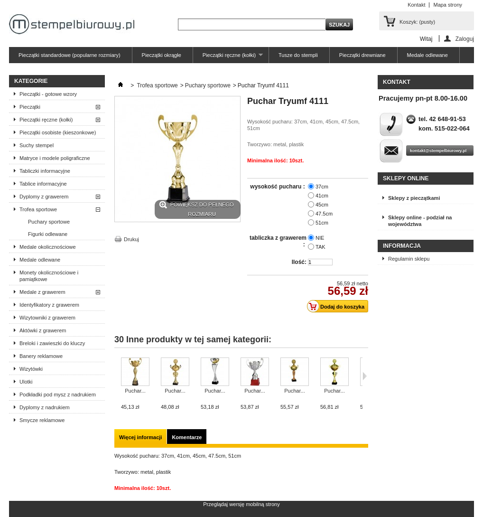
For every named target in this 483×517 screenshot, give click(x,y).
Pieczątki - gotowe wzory (48, 94)
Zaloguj (464, 39)
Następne (364, 376)
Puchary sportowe (49, 222)
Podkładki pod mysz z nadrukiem (57, 394)
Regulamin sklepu (408, 259)
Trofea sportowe (38, 209)
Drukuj (131, 239)
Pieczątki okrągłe (161, 55)
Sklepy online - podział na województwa (420, 221)
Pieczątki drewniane (362, 55)
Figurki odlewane (47, 234)
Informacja (402, 246)
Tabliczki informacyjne (44, 171)
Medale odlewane (427, 55)
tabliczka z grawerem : (278, 241)
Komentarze (187, 437)
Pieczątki (29, 107)
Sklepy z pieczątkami (414, 198)
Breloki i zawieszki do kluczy (52, 343)
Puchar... (135, 391)
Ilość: (299, 262)
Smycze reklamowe (42, 420)
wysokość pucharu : (278, 186)
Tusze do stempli (298, 55)
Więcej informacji (140, 437)
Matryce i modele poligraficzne (54, 158)
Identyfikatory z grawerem (49, 305)
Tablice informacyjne (43, 184)
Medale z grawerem (42, 292)
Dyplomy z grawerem (43, 196)
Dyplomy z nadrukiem (44, 407)
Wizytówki (31, 369)
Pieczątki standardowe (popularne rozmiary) (70, 55)
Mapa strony (447, 5)
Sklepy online (405, 178)
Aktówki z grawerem (42, 330)
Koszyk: (417, 22)
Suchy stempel (36, 145)
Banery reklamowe (41, 356)
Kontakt (416, 5)
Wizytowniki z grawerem (47, 317)
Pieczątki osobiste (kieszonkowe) (57, 132)
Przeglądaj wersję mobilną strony (241, 504)
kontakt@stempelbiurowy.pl (438, 150)
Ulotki (26, 382)
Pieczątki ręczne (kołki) (228, 57)
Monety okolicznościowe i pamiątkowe (48, 276)
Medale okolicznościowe (47, 247)
